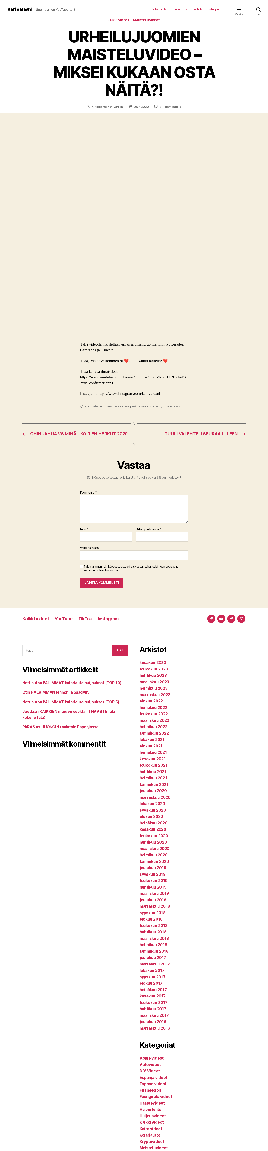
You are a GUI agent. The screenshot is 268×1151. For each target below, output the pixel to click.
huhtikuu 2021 (153, 771)
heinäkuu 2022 (153, 707)
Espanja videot (153, 1077)
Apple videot (152, 1058)
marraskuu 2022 (155, 694)
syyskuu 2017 (152, 977)
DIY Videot (150, 1071)
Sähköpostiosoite (149, 529)
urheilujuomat (172, 406)
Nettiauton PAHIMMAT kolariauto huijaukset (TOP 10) (72, 683)
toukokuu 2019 (154, 880)
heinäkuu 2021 (153, 752)
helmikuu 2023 (154, 688)
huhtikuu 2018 (153, 932)
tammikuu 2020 (154, 861)
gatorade (91, 406)
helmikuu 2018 (153, 944)
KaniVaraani (19, 9)
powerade (144, 406)
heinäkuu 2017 (153, 989)
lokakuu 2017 (152, 970)
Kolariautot (150, 1135)
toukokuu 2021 (154, 765)
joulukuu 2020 (153, 791)
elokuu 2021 (151, 746)
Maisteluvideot (146, 20)
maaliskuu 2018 (154, 938)
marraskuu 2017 (155, 964)
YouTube (180, 9)
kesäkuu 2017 (153, 996)
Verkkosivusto (89, 548)
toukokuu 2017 (154, 1002)
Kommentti (88, 492)
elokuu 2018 (151, 919)
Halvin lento (150, 1109)
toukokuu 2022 (154, 714)
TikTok (197, 9)
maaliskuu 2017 (154, 1015)
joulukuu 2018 (153, 900)
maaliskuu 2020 (154, 848)
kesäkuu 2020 (153, 829)
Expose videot (153, 1083)
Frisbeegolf (150, 1090)
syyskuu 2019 (153, 874)
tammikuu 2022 (154, 733)
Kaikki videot (160, 9)
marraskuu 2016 (155, 1028)
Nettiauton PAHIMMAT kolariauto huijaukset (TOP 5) (70, 702)
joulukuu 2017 (153, 957)
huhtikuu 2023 (153, 675)
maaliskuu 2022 (154, 720)
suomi (157, 406)
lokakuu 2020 (152, 803)
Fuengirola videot (156, 1096)
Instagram (214, 9)
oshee (124, 406)
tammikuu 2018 (154, 951)
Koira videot (151, 1128)
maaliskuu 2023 (154, 682)
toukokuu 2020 (154, 836)
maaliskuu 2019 (154, 893)
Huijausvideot (153, 1116)
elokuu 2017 (151, 983)
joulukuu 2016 (153, 1021)
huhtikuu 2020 (153, 842)
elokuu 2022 (151, 701)
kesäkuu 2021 (153, 759)
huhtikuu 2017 (153, 1009)
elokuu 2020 (151, 816)
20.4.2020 (141, 107)
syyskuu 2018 (153, 912)
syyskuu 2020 (153, 810)
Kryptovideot (152, 1141)
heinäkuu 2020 (154, 823)
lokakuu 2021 (152, 739)
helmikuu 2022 (154, 726)
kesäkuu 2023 (153, 662)
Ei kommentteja (170, 107)
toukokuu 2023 (154, 669)
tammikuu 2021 (154, 784)
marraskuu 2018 (155, 906)
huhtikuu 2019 (153, 887)
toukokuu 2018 (154, 925)
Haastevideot (152, 1103)
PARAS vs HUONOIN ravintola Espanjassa (60, 727)
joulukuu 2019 (153, 867)
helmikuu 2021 (153, 778)
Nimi (84, 529)
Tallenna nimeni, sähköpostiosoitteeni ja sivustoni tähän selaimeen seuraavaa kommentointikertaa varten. (131, 568)
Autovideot (150, 1064)
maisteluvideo (109, 406)
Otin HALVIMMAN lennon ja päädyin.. (56, 692)
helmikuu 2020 (154, 855)
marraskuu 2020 (155, 797)
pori (133, 406)
